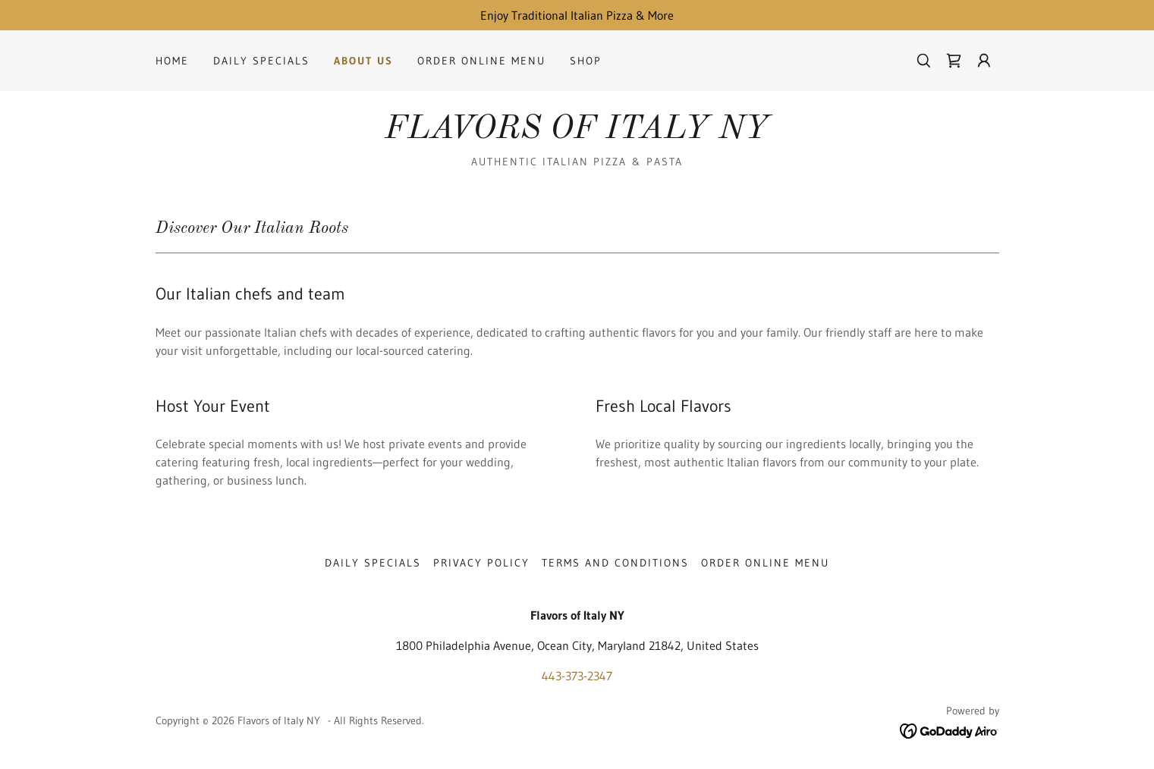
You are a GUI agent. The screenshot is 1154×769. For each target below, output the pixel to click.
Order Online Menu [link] (481, 60)
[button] (984, 61)
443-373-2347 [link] (577, 675)
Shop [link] (586, 60)
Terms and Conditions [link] (615, 563)
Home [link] (172, 60)
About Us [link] (363, 60)
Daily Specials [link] (261, 60)
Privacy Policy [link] (481, 563)
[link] (954, 61)
